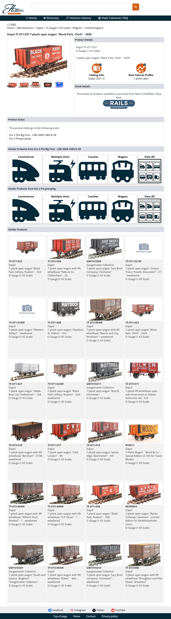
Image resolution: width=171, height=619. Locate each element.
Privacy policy (110, 616)
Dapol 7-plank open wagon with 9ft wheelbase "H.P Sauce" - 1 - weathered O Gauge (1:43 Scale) (64, 515)
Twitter (98, 610)
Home (31, 18)
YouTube (118, 610)
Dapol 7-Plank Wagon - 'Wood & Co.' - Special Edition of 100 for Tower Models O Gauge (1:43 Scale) (143, 453)
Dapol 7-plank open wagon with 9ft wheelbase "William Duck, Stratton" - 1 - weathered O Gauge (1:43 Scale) (25, 515)
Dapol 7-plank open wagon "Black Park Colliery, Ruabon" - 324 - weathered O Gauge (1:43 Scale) (64, 392)
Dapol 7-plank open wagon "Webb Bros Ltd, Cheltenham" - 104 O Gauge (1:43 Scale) (25, 391)
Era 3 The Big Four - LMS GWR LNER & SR (32, 135)
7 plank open (141, 73)
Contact (91, 616)
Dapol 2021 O (97, 73)
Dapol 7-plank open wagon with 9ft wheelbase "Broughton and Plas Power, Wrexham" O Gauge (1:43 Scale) (143, 576)
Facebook (55, 610)
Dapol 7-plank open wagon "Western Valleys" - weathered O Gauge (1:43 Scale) (26, 329)
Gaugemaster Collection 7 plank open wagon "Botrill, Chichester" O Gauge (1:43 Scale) (103, 391)
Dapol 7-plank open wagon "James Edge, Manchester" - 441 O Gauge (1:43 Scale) (103, 452)
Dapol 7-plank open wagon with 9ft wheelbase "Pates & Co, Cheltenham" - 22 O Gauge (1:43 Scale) (64, 270)
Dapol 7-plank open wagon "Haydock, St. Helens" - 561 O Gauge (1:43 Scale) (65, 329)
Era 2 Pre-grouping (20, 138)
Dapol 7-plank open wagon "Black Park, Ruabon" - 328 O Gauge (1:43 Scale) (102, 513)
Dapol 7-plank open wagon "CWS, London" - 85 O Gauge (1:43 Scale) (63, 452)
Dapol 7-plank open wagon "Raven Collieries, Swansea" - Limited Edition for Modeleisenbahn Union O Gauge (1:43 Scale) (142, 517)
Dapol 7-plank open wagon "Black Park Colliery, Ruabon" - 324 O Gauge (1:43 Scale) (25, 268)
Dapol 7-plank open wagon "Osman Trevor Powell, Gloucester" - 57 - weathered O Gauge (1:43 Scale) (143, 270)
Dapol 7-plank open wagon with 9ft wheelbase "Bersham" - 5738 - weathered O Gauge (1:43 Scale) (26, 453)
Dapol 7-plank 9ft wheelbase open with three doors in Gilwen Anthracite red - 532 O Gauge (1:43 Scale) (141, 392)
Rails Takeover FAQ (113, 18)
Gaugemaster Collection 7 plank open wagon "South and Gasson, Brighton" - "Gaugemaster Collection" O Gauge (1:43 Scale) (27, 576)
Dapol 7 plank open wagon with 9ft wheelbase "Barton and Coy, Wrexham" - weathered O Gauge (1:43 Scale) (103, 331)
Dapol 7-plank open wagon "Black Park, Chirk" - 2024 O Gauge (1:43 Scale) (141, 329)
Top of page (60, 616)
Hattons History (78, 18)
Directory (51, 18)
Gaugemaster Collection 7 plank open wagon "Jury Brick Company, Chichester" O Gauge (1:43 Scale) (105, 268)
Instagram (78, 610)
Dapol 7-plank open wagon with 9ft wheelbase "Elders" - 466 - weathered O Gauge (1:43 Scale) (64, 576)
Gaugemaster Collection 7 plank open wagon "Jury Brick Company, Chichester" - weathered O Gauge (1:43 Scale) (105, 576)
